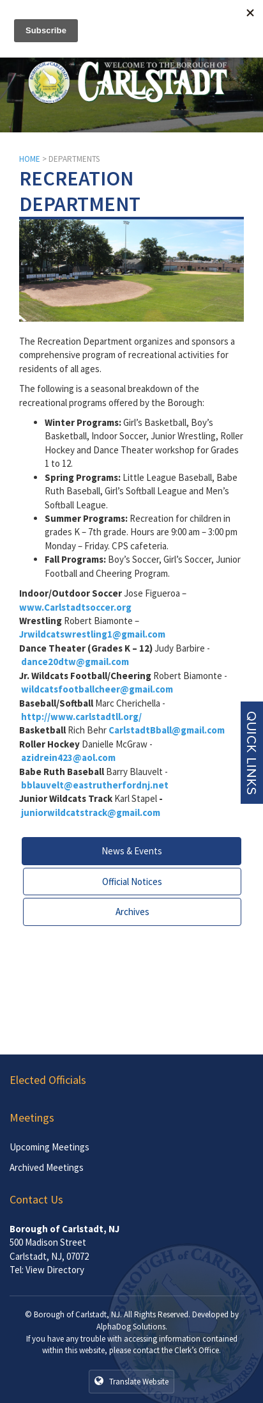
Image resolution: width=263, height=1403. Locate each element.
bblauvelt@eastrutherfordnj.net (95, 785)
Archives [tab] (132, 911)
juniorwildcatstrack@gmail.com (90, 812)
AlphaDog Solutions (130, 1326)
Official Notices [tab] (132, 881)
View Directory (55, 1270)
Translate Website (131, 1381)
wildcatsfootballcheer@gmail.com (97, 689)
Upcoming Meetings (49, 1147)
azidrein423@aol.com (68, 757)
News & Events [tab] (131, 851)
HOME (29, 158)
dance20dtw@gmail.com (75, 661)
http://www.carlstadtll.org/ (81, 716)
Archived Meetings (47, 1167)
